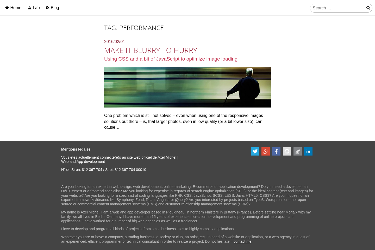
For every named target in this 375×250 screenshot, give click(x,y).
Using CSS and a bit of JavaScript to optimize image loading (171, 59)
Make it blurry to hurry (150, 50)
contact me (242, 241)
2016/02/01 (114, 41)
